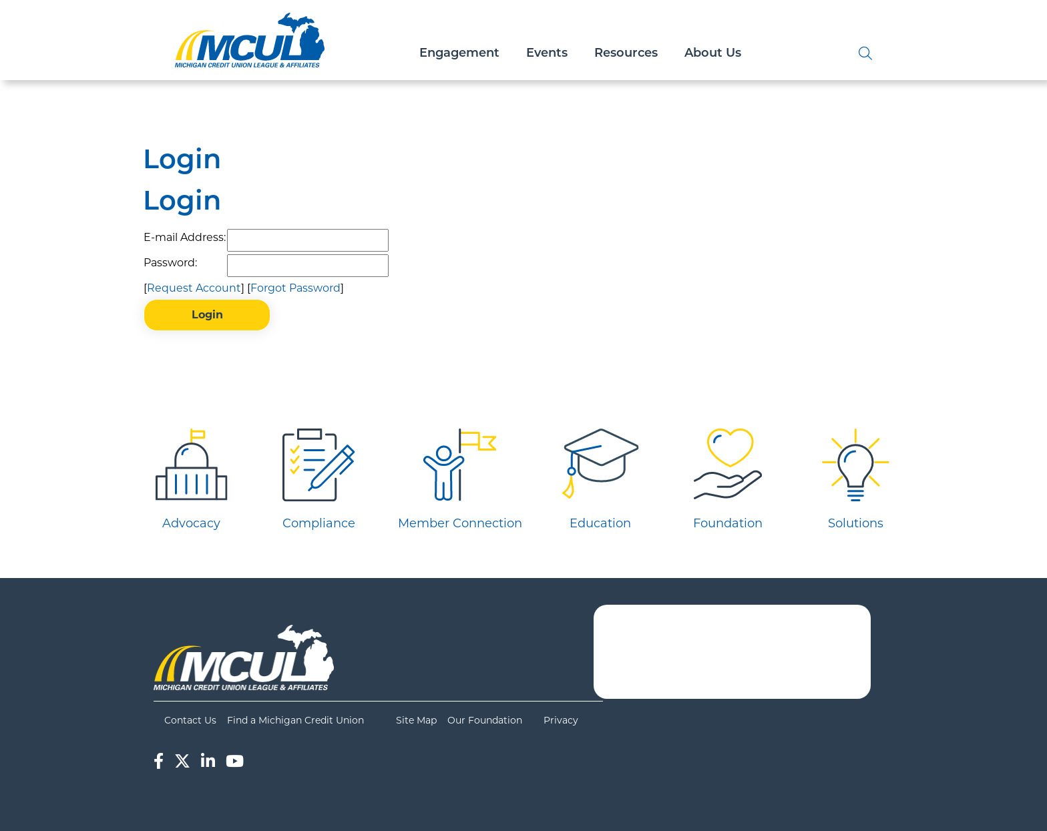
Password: (170, 262)
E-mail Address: (185, 237)
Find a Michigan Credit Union (295, 720)
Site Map (416, 720)
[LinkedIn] (208, 761)
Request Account (194, 288)
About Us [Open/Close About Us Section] (712, 53)
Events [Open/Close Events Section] (547, 53)
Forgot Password (295, 288)
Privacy (561, 720)
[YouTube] (235, 761)
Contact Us (190, 720)
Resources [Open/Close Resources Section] (626, 53)
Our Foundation (484, 720)
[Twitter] (182, 761)
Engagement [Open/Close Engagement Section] (459, 53)
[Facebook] (159, 761)
